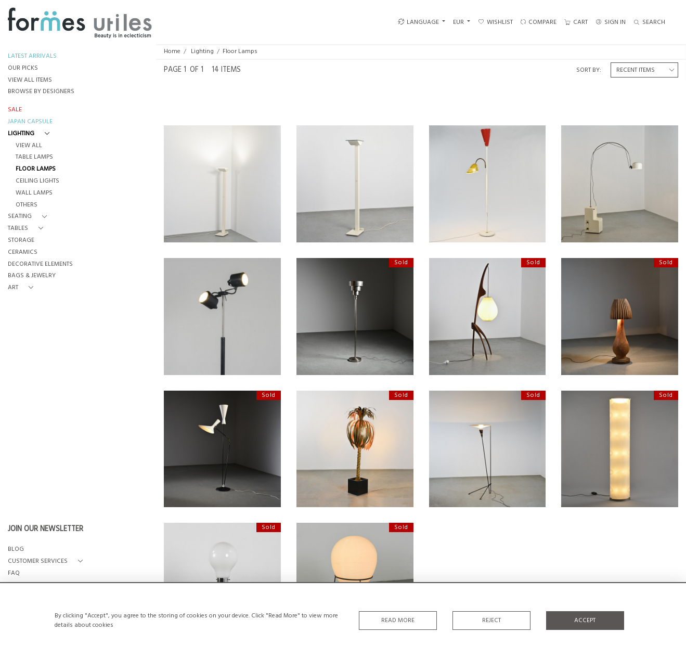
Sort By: (588, 70)
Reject (491, 620)
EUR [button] (459, 22)
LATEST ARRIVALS (32, 56)
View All (29, 145)
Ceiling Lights (37, 181)
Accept (585, 620)
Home (172, 51)
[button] (31, 134)
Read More (398, 620)
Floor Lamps (36, 169)
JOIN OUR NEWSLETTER (45, 529)
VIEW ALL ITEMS (30, 80)
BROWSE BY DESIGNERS (41, 91)
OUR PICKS (23, 68)
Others (26, 205)
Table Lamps (34, 157)
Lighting (202, 51)
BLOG (16, 549)
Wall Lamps (34, 193)
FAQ (14, 573)
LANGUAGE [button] (418, 22)
